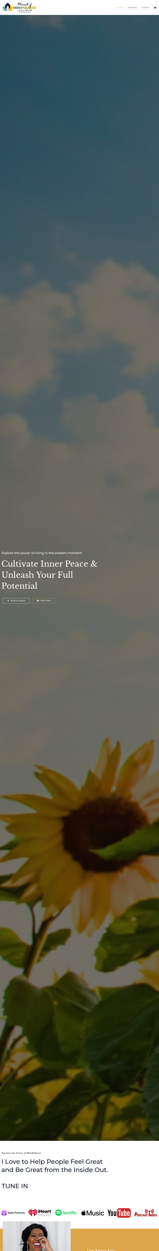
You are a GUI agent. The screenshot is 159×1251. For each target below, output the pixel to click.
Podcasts (133, 7)
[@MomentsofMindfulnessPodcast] (155, 7)
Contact (146, 7)
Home (121, 7)
